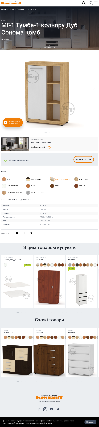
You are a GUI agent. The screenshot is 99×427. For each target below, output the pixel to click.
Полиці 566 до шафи (12, 260)
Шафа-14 (39, 260)
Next (94, 89)
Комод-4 (71, 332)
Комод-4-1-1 (41, 332)
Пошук (84, 3)
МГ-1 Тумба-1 (31, 9)
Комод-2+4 (8, 332)
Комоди (21, 9)
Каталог (13, 9)
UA (91, 3)
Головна (4, 9)
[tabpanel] (49, 93)
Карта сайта (49, 419)
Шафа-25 (71, 260)
